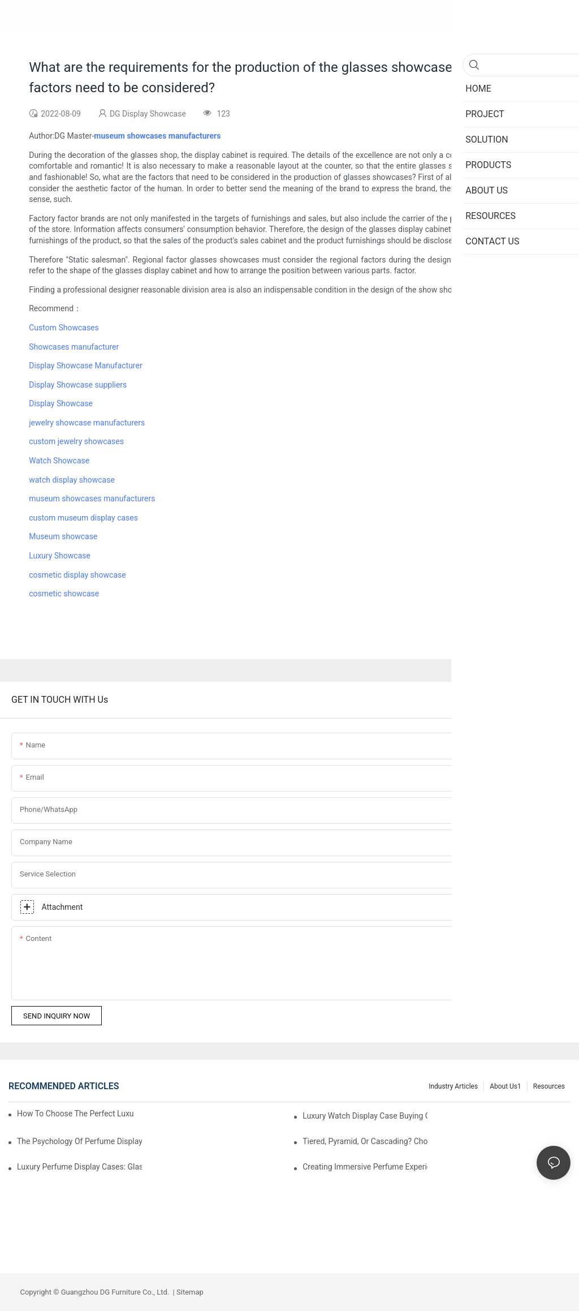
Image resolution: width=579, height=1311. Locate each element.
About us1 (505, 1086)
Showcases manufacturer (74, 346)
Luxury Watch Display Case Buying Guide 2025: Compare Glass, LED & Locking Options (365, 1115)
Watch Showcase (59, 460)
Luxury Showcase (59, 555)
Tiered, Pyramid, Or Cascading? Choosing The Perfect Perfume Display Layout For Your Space (365, 1141)
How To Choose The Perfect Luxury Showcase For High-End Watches (75, 1113)
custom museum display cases (83, 517)
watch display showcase (72, 479)
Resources (549, 1086)
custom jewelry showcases (76, 441)
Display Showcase (61, 403)
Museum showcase (63, 536)
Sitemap (189, 1292)
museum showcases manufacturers (92, 498)
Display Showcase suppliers (78, 384)
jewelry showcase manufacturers (87, 422)
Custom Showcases (64, 327)
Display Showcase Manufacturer (85, 365)
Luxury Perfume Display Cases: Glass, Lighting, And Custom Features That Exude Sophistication (79, 1166)
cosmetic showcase (64, 593)
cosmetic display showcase (77, 574)
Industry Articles (453, 1086)
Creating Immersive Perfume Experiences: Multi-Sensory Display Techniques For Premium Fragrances (365, 1166)
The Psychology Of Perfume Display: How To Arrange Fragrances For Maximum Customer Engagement (79, 1141)
